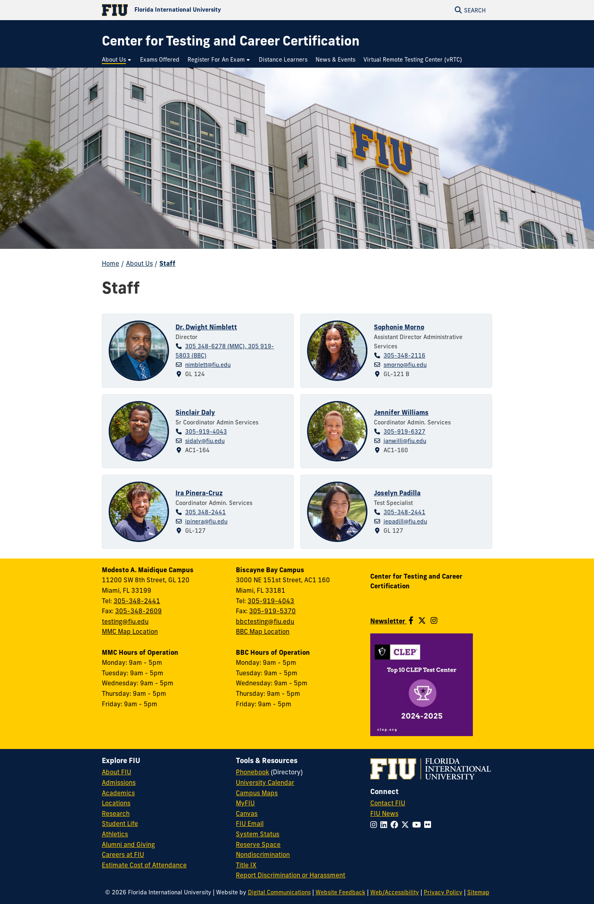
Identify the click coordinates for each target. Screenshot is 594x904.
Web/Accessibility (394, 892)
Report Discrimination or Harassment (290, 875)
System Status (257, 834)
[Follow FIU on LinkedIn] (385, 824)
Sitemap (478, 892)
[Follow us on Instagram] (434, 620)
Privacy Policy (443, 892)
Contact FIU (387, 803)
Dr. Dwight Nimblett (206, 327)
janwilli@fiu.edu (405, 441)
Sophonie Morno (399, 327)
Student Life (120, 823)
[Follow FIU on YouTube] (418, 824)
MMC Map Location (130, 631)
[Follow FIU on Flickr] (429, 824)
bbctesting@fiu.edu (265, 621)
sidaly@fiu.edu (205, 441)
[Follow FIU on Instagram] (375, 824)
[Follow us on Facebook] (411, 620)
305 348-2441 (205, 512)
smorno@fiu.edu (405, 364)
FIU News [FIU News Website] (384, 813)
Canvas (247, 813)
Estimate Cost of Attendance (144, 865)
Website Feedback (340, 892)
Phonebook (252, 772)
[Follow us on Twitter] (422, 620)
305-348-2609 (138, 611)
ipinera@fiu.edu (206, 521)
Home (110, 263)
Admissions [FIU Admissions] (119, 782)
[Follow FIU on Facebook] (395, 824)
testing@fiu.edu (125, 621)
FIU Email (250, 823)
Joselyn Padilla (397, 493)
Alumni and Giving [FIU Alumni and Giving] (128, 844)
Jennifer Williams (401, 412)
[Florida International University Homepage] (199, 10)
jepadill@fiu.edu (405, 521)
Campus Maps (257, 793)
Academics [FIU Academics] (118, 793)
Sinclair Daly (195, 412)
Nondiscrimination (263, 854)
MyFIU (245, 803)
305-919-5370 (272, 611)
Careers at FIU (123, 854)
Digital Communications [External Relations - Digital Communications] (279, 892)
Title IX (246, 865)
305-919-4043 (206, 431)
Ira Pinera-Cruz (199, 493)
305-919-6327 (404, 431)
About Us (139, 263)
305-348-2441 (404, 512)
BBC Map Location (262, 631)
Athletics (115, 834)
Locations (116, 803)
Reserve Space (258, 844)
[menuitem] (117, 60)
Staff (167, 263)
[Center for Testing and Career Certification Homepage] (230, 41)
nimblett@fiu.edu (208, 364)
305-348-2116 (404, 355)
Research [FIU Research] (116, 813)
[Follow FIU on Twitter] (406, 824)
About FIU (116, 772)
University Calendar (265, 782)
